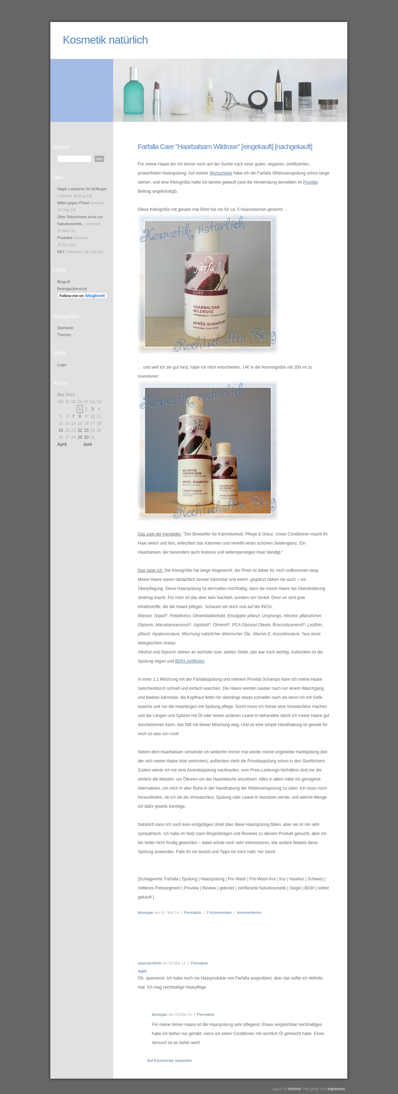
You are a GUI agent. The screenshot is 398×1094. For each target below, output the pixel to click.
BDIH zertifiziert (189, 661)
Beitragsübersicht (72, 289)
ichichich (294, 1089)
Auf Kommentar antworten (169, 1060)
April (62, 444)
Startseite (65, 328)
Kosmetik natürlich (105, 40)
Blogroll (63, 282)
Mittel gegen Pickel (73, 203)
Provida (310, 182)
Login (62, 365)
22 (80, 430)
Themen (64, 335)
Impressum (336, 1089)
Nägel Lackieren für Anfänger (82, 189)
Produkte (65, 238)
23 (86, 430)
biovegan (146, 912)
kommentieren (249, 912)
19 (60, 430)
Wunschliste (221, 173)
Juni (87, 444)
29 (80, 437)
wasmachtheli (149, 963)
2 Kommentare (219, 912)
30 (86, 437)
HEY (61, 252)
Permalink (192, 912)
